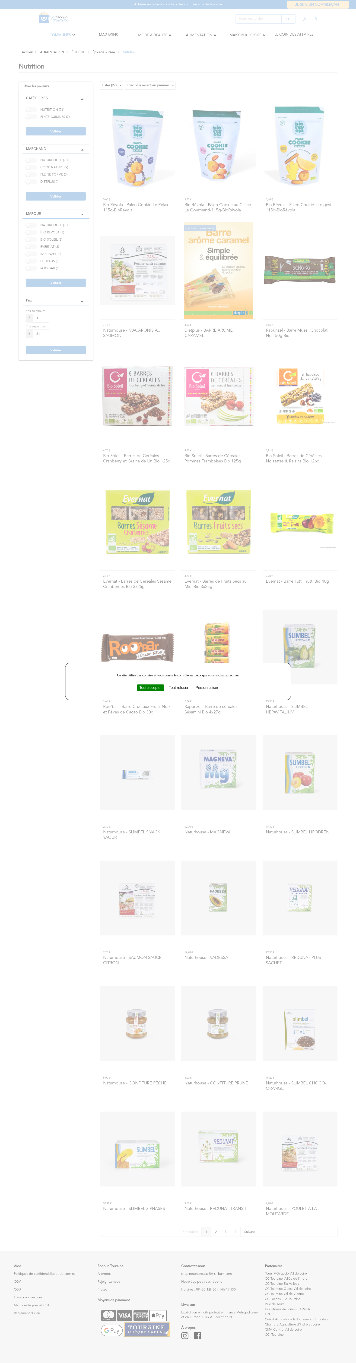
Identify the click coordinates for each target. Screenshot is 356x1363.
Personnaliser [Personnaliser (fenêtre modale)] (207, 688)
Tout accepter (150, 688)
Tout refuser (178, 688)
